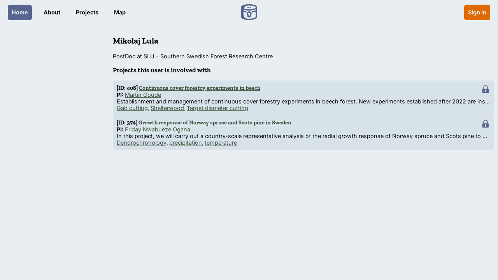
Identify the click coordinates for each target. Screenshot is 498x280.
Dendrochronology (142, 142)
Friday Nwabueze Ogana (157, 129)
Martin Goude (143, 94)
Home (20, 12)
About (52, 12)
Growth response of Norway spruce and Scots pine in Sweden (215, 122)
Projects (87, 12)
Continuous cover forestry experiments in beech (199, 87)
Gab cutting (132, 108)
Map (120, 12)
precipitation (185, 142)
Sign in (477, 12)
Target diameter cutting (217, 108)
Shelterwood (167, 108)
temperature (221, 142)
